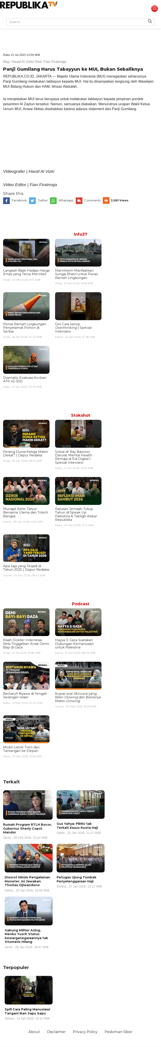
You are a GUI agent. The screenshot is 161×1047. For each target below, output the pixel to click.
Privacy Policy (85, 1031)
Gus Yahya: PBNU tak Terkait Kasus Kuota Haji (81, 828)
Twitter (43, 200)
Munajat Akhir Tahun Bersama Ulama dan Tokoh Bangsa (25, 512)
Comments (92, 200)
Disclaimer (56, 1031)
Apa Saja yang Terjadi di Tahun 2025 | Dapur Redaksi (26, 568)
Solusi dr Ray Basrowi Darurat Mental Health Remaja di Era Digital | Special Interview (73, 457)
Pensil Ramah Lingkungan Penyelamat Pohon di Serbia (24, 327)
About (34, 1031)
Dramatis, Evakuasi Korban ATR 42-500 (24, 379)
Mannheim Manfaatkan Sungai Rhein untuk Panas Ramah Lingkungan (76, 274)
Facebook (19, 200)
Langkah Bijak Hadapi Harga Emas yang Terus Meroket (26, 272)
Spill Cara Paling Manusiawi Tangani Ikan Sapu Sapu (29, 1013)
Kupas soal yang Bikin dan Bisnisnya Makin (78, 697)
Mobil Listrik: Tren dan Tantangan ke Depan (21, 749)
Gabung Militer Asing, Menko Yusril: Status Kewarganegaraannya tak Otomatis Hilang (29, 938)
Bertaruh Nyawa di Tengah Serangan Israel (25, 695)
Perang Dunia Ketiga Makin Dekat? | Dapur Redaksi (25, 453)
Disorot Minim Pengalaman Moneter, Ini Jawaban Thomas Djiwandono (29, 883)
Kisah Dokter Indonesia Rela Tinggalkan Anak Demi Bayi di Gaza (26, 643)
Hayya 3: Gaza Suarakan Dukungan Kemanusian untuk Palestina (74, 643)
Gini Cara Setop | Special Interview (73, 327)
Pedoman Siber (119, 1031)
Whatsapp (66, 200)
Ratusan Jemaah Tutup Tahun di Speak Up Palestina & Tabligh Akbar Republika (76, 514)
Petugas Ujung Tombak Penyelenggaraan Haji (81, 881)
